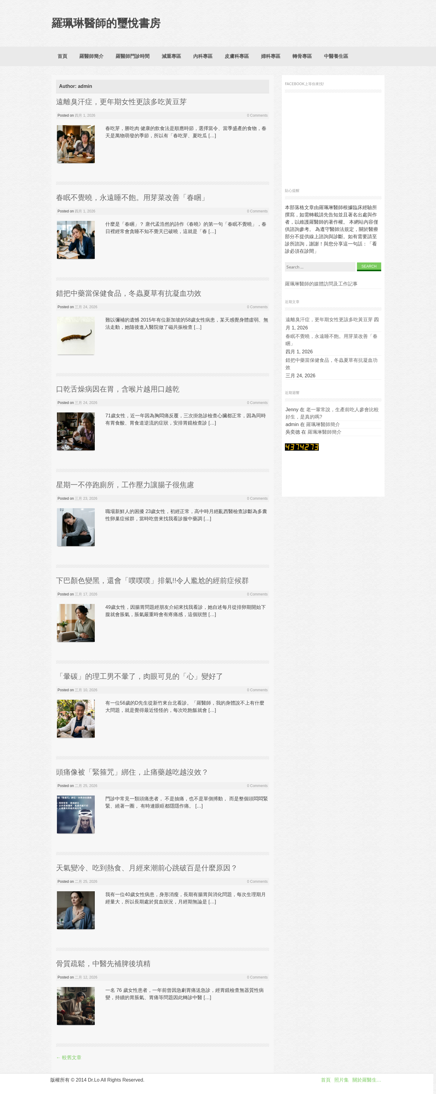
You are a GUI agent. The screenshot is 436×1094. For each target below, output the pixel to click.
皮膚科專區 (237, 56)
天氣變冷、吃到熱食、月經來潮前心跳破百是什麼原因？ (147, 868)
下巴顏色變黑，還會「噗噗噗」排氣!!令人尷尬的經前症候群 (152, 580)
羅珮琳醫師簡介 (323, 424)
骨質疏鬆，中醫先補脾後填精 (103, 963)
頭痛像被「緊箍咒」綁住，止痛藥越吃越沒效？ (132, 772)
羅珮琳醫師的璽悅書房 (105, 23)
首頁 (62, 56)
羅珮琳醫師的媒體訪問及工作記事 (321, 283)
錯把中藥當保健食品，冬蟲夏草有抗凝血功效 (128, 293)
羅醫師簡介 (91, 56)
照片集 (341, 1079)
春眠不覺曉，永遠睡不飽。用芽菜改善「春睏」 (132, 197)
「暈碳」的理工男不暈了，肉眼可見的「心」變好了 (139, 676)
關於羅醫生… (367, 1079)
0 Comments (257, 115)
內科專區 (203, 56)
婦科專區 (270, 56)
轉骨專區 (302, 56)
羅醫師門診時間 (133, 56)
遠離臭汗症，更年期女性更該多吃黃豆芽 (121, 102)
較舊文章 (68, 1057)
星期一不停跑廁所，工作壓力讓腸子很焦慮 (125, 485)
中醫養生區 (336, 56)
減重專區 (171, 56)
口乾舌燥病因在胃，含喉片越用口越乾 (118, 389)
